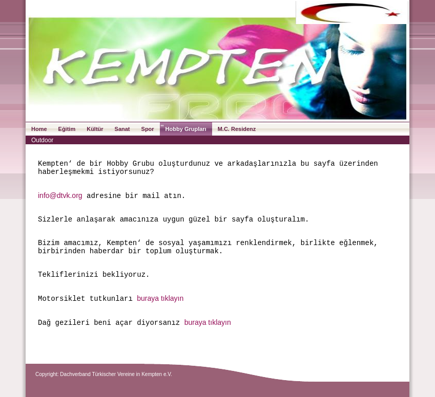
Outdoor (42, 140)
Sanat (122, 129)
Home (39, 129)
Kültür (95, 129)
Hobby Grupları (185, 129)
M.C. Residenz (237, 129)
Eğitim (67, 129)
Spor (147, 129)
